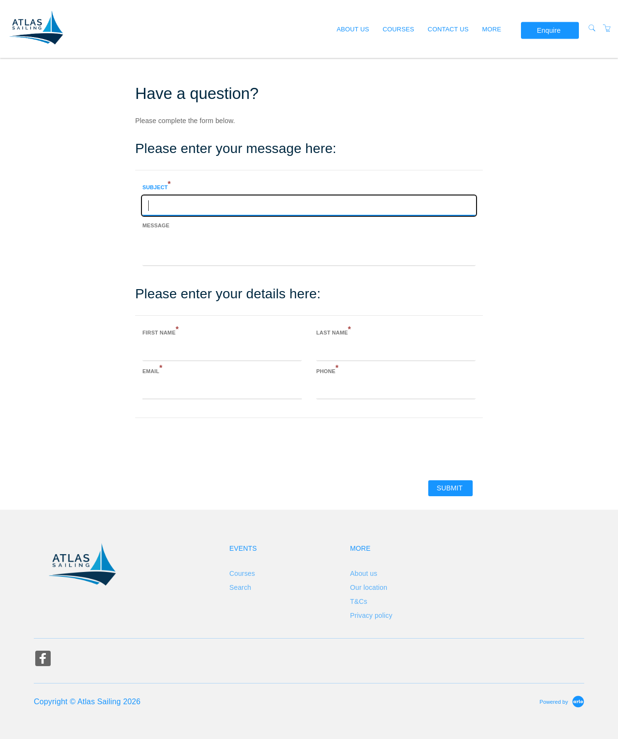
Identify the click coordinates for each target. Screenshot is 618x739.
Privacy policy (371, 615)
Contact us (448, 28)
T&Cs (358, 601)
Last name (333, 331)
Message (155, 225)
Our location (368, 587)
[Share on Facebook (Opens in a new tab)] (43, 660)
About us (353, 28)
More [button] (492, 28)
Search (240, 587)
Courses (398, 28)
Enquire (549, 30)
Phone (327, 370)
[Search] (592, 28)
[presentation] (208, 448)
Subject (156, 186)
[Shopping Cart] (607, 28)
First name (160, 331)
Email (152, 370)
